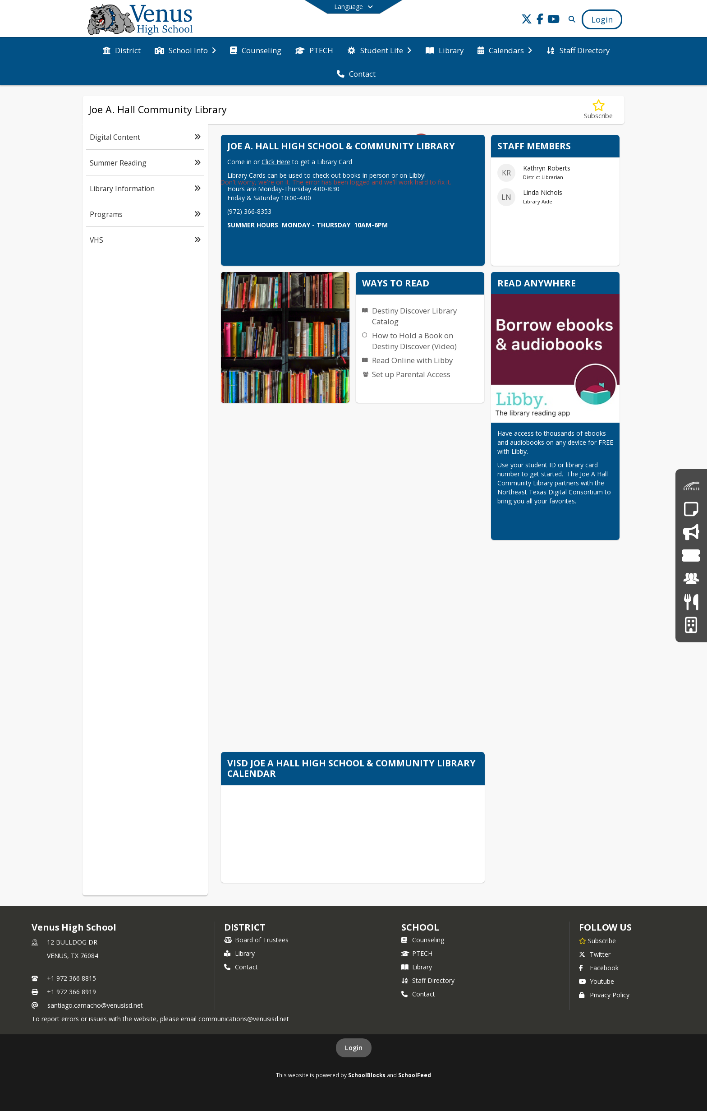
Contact (241, 967)
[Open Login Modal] (602, 19)
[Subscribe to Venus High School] (597, 940)
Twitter (595, 954)
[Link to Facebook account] (540, 20)
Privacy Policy (604, 995)
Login (354, 1047)
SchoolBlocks (367, 1075)
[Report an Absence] (691, 509)
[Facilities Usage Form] (691, 625)
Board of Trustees (256, 940)
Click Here (276, 161)
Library (239, 953)
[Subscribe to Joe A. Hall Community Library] (598, 109)
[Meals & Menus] (691, 602)
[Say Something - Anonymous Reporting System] (691, 532)
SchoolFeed (414, 1075)
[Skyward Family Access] (691, 486)
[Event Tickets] (691, 555)
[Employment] (691, 578)
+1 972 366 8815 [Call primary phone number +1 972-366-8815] (71, 978)
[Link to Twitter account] (526, 20)
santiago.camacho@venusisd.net (95, 1005)
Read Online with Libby (412, 360)
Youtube (596, 981)
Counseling (422, 940)
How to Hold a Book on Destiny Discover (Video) (414, 340)
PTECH (416, 953)
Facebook (599, 967)
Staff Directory (427, 980)
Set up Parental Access (411, 374)
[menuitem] (121, 49)
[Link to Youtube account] (553, 20)
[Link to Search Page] (570, 19)
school (420, 927)
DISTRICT (245, 927)
